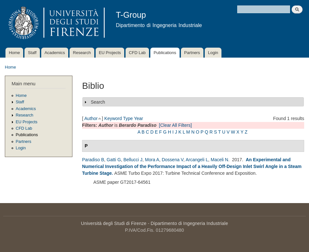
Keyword (113, 118)
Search (98, 102)
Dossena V (172, 159)
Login (213, 52)
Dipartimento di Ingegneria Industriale (189, 223)
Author (91, 118)
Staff (32, 52)
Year (138, 118)
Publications (165, 52)
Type (128, 118)
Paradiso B (93, 159)
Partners (192, 52)
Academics (54, 52)
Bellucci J (132, 159)
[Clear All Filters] (175, 125)
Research (82, 52)
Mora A (152, 159)
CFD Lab (137, 52)
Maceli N (219, 159)
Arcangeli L (197, 159)
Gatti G (114, 159)
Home (14, 52)
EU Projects (110, 52)
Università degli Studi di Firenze (113, 223)
